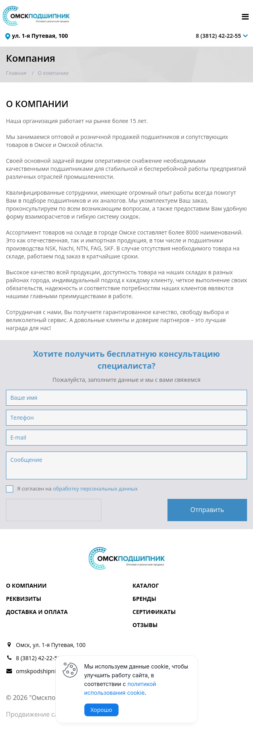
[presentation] (54, 510)
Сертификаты (154, 612)
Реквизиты (23, 598)
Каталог (145, 585)
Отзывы (145, 625)
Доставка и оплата (37, 612)
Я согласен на (72, 489)
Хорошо (101, 709)
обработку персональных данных (95, 488)
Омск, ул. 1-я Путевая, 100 (51, 645)
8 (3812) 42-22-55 (218, 35)
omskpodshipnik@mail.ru (49, 671)
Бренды (144, 598)
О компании (26, 585)
